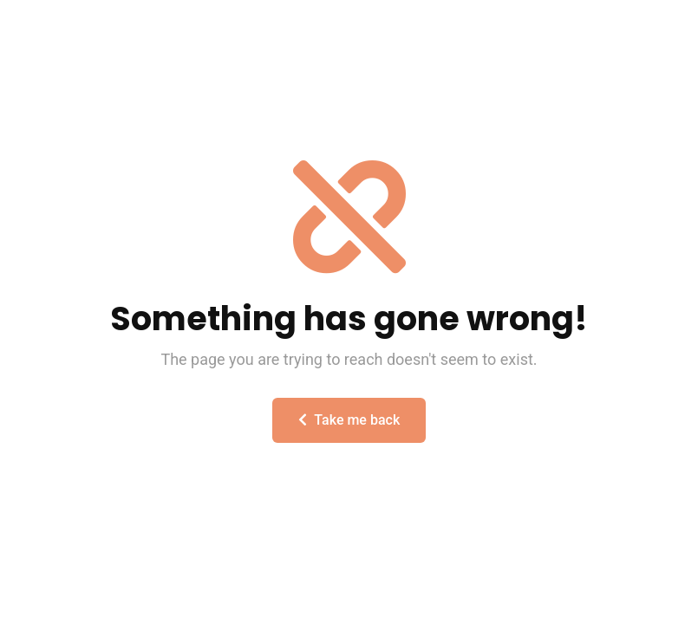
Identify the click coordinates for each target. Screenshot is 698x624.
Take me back (349, 420)
